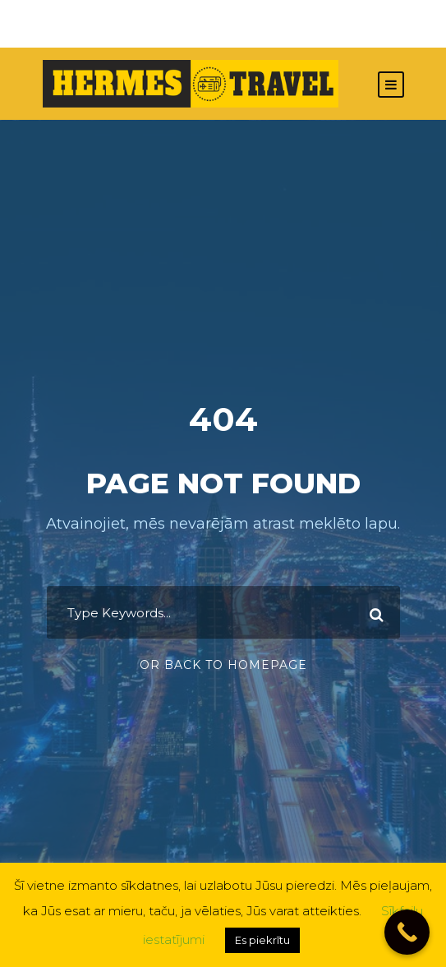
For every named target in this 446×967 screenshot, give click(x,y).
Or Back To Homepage (223, 665)
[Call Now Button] (407, 932)
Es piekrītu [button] (262, 939)
